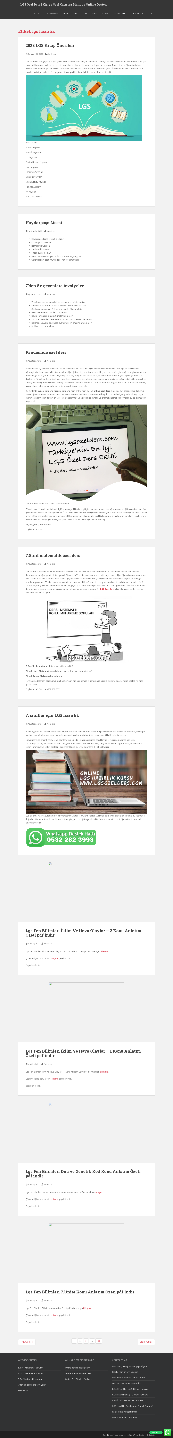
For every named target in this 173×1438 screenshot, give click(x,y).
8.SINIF (94, 15)
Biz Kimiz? (106, 15)
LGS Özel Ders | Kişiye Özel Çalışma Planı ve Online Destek (63, 5)
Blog (150, 15)
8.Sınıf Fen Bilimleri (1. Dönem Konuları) (130, 1389)
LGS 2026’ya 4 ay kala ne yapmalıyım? (130, 1366)
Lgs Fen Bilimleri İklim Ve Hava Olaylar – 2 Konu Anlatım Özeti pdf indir (83, 933)
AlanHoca (51, 54)
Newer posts (26, 1342)
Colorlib (106, 1435)
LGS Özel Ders (107, 589)
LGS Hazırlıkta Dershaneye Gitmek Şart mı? (132, 1406)
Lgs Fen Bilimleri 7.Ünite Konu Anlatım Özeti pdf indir (80, 1292)
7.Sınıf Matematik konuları (30, 1379)
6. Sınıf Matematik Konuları (30, 1373)
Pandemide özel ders (46, 352)
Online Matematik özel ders (78, 1373)
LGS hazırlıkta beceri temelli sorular (128, 1377)
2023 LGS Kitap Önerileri (50, 45)
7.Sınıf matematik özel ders (53, 555)
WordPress (133, 1435)
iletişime (55, 958)
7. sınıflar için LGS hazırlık (52, 715)
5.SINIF (65, 15)
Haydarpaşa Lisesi (44, 222)
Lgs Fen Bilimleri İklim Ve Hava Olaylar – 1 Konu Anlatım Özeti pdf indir (83, 1053)
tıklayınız (104, 951)
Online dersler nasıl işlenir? (77, 1367)
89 (99, 1341)
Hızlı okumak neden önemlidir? (126, 1383)
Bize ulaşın (138, 15)
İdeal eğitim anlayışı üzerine (125, 1372)
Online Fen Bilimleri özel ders (78, 1379)
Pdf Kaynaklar (51, 15)
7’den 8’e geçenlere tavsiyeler (55, 285)
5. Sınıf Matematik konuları (30, 1367)
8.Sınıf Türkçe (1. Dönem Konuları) (128, 1400)
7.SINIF (85, 15)
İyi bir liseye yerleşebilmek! (124, 1411)
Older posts (146, 1342)
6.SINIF (75, 15)
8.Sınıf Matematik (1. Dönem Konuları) (130, 1394)
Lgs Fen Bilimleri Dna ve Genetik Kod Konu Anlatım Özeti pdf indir (83, 1174)
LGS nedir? (23, 1390)
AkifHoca (48, 943)
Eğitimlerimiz (120, 15)
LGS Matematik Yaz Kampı (124, 1417)
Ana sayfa (36, 15)
